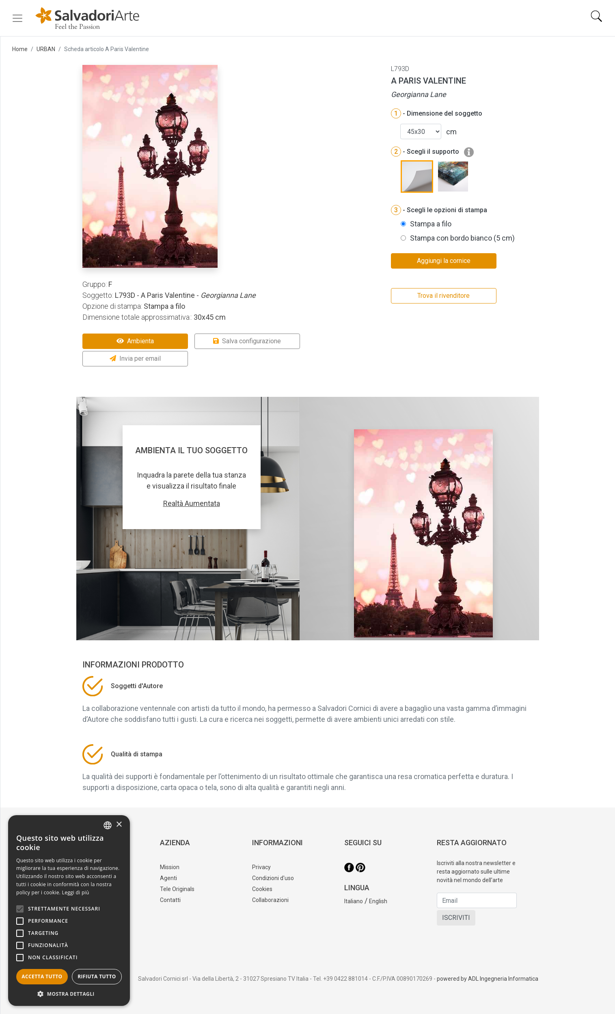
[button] (69, 994)
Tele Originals (177, 889)
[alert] (69, 910)
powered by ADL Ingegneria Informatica (487, 978)
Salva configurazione (247, 341)
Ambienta (135, 341)
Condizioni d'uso (273, 878)
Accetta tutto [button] (42, 976)
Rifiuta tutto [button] (97, 976)
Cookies (262, 889)
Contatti (170, 900)
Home (20, 49)
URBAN (46, 49)
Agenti (168, 878)
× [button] (119, 825)
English (378, 901)
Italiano (353, 901)
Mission (169, 867)
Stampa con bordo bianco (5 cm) (462, 238)
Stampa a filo (430, 224)
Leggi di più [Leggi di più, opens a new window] (75, 892)
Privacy (261, 867)
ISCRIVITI (456, 917)
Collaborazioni (270, 900)
